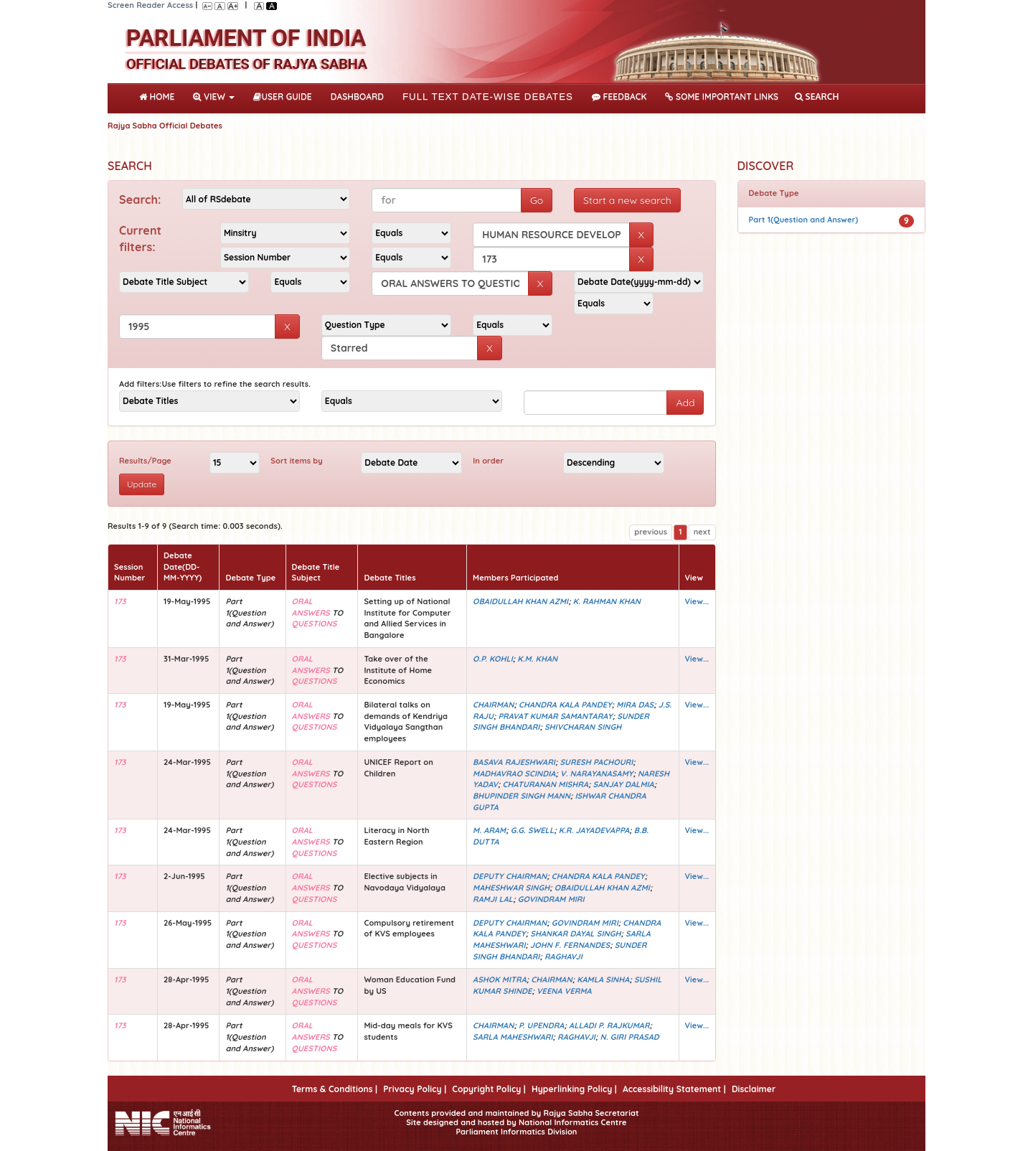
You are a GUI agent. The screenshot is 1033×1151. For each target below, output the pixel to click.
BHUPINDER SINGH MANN (521, 796)
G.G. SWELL (532, 830)
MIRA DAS (635, 705)
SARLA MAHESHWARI (513, 1037)
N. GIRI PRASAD (629, 1037)
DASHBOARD (357, 96)
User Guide (282, 96)
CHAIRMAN (493, 705)
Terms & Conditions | (334, 1089)
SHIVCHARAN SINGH (582, 727)
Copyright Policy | (489, 1089)
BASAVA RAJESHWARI (514, 762)
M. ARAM (489, 830)
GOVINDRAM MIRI (551, 899)
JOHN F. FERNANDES (570, 945)
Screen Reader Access (150, 5)
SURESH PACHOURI (596, 762)
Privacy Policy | (414, 1089)
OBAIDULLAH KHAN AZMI (520, 601)
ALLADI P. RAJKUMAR (609, 1025)
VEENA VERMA (564, 991)
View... (697, 601)
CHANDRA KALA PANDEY (565, 705)
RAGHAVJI (563, 957)
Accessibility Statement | (674, 1089)
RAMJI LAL (493, 899)
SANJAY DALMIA (623, 784)
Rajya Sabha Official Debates (165, 126)
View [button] (214, 96)
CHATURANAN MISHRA (545, 784)
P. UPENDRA (542, 1025)
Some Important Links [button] (721, 96)
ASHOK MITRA (500, 979)
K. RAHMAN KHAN (607, 601)
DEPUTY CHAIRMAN (510, 876)
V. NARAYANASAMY (596, 774)
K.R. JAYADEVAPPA (594, 830)
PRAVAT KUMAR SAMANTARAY (555, 716)
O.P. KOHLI (493, 659)
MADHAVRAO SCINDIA (514, 774)
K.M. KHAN (537, 659)
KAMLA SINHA (603, 979)
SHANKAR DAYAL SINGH (575, 934)
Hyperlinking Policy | (574, 1089)
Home (159, 95)
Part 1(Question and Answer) (804, 220)
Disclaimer (753, 1089)
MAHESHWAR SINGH (511, 888)
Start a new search (627, 200)
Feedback (619, 96)
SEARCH (817, 96)
